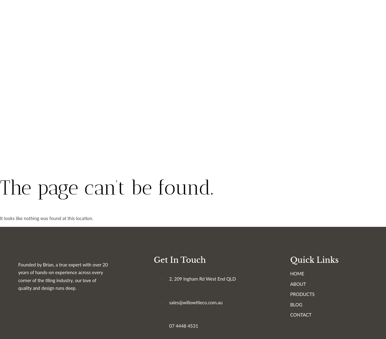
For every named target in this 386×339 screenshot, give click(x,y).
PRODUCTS (311, 297)
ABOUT (307, 287)
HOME (306, 277)
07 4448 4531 (188, 329)
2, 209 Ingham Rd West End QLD (207, 282)
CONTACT (309, 318)
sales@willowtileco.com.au (200, 306)
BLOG (305, 308)
